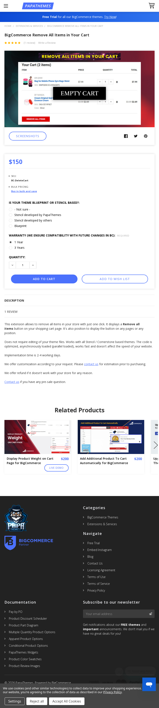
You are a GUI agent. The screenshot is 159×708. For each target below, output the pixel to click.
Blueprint (20, 226)
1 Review (11, 312)
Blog (90, 557)
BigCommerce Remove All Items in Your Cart (75, 25)
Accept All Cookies (66, 701)
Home (7, 25)
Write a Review (47, 43)
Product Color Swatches (25, 659)
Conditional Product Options (28, 646)
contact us (91, 364)
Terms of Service (98, 584)
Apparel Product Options (26, 639)
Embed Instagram (99, 550)
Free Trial (93, 543)
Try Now (110, 17)
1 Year (18, 242)
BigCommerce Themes (102, 517)
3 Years (19, 248)
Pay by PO (15, 612)
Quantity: (17, 257)
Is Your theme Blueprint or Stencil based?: (44, 203)
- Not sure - (22, 209)
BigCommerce (61, 683)
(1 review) (29, 43)
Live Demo (56, 468)
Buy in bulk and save (24, 191)
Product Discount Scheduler (28, 618)
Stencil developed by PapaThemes (37, 215)
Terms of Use (96, 577)
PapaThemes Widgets (23, 652)
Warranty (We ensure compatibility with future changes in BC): (69, 235)
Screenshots (27, 136)
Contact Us (95, 563)
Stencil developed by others (33, 220)
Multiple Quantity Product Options (32, 632)
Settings (14, 701)
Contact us (11, 382)
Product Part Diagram (23, 625)
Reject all (37, 701)
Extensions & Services (29, 25)
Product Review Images (24, 666)
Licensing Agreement (101, 570)
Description (14, 300)
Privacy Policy (96, 590)
